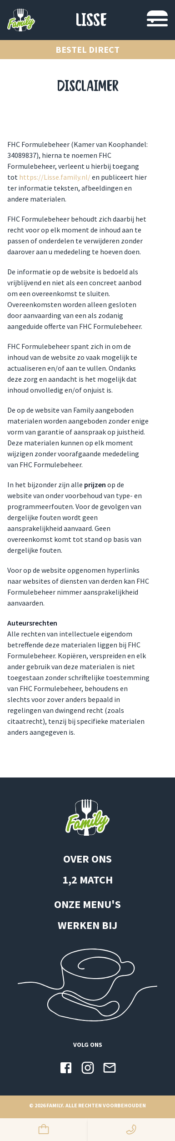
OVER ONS (87, 859)
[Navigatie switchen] (157, 20)
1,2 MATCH (87, 880)
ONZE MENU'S (87, 904)
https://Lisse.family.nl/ (54, 177)
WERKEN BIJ (87, 925)
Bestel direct (87, 49)
